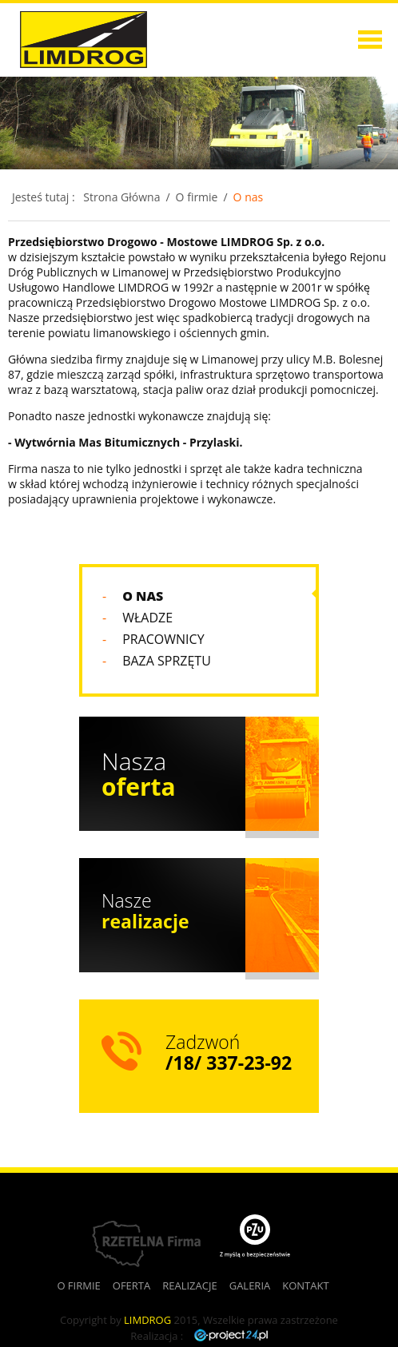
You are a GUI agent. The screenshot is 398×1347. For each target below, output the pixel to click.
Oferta (317, 105)
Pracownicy (163, 639)
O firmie (318, 62)
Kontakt (305, 1285)
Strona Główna (121, 197)
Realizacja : (198, 1336)
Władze (147, 617)
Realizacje (318, 149)
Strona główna (318, 19)
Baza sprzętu (166, 661)
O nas (248, 197)
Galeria (250, 1285)
